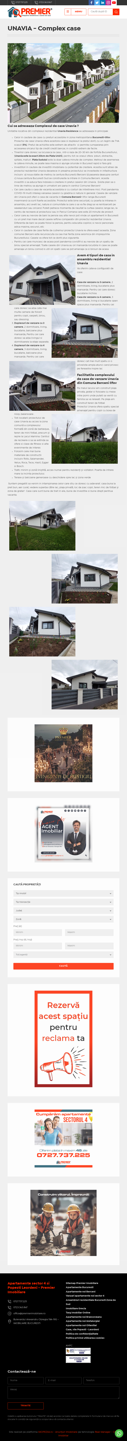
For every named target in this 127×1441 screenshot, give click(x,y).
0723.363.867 (43, 3)
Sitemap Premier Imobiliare (82, 1283)
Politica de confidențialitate (82, 1334)
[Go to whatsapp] (119, 1433)
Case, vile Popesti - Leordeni (82, 1330)
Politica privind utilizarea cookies (85, 1338)
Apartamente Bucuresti (79, 1287)
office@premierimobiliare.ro (29, 1314)
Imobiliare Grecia (76, 1309)
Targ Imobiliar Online (78, 1313)
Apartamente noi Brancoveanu (84, 1317)
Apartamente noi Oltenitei (81, 1325)
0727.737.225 (19, 3)
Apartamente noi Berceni (80, 1292)
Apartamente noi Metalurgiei (83, 1321)
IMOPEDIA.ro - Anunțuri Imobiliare (57, 1432)
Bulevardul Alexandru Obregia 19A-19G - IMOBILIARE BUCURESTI (36, 1321)
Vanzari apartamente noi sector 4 (85, 1296)
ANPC (69, 1346)
